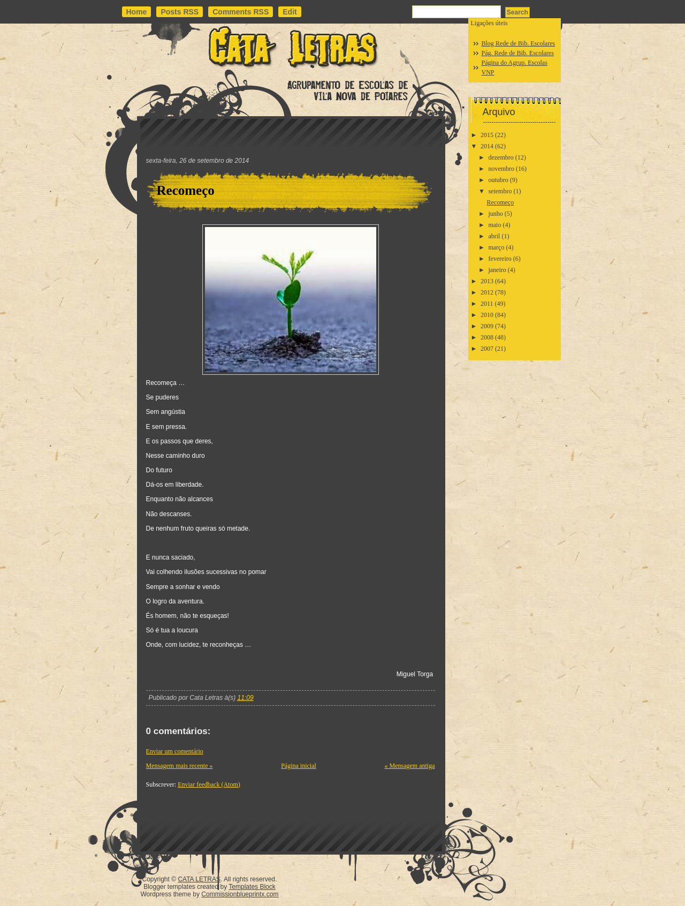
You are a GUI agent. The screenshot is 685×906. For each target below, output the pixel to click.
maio (494, 225)
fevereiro (499, 258)
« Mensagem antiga (410, 765)
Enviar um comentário (174, 751)
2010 (487, 315)
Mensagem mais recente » (179, 765)
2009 (487, 326)
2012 (487, 292)
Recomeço (186, 190)
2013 (487, 281)
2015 (487, 135)
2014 (487, 146)
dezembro (500, 157)
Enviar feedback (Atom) (209, 784)
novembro (501, 168)
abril (494, 236)
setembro (500, 191)
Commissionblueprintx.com (239, 894)
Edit (289, 11)
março (496, 247)
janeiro (497, 270)
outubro (498, 180)
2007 (487, 348)
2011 (487, 303)
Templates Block (252, 886)
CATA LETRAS (199, 879)
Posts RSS (180, 11)
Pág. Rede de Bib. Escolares (518, 53)
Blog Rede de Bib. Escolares (518, 43)
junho (495, 213)
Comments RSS (240, 11)
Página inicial (298, 765)
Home (136, 11)
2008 (487, 337)
